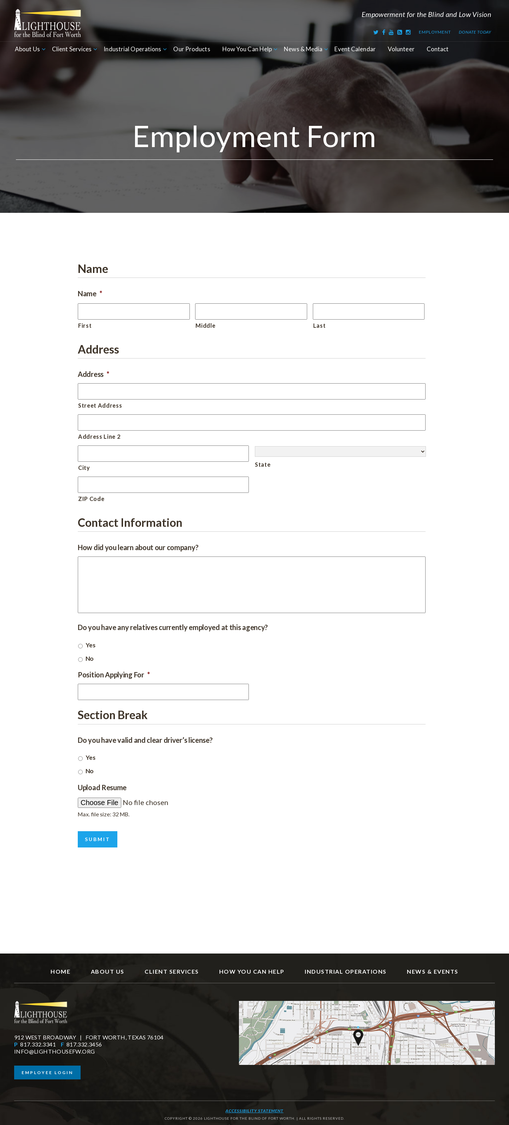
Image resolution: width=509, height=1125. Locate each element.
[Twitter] (376, 32)
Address (93, 374)
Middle (205, 325)
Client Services (72, 49)
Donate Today (475, 32)
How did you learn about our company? (138, 547)
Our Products (191, 49)
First (85, 325)
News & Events (432, 965)
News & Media (303, 49)
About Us (27, 49)
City (84, 467)
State (262, 464)
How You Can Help (247, 49)
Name (90, 293)
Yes (90, 645)
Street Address (100, 405)
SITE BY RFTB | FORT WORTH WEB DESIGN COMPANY (254, 1119)
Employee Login (47, 1066)
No (90, 658)
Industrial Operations (132, 49)
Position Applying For (114, 674)
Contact (438, 49)
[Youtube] (391, 32)
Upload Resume (102, 787)
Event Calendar (354, 49)
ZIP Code (91, 498)
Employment (435, 32)
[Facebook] (384, 32)
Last (319, 325)
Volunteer (401, 49)
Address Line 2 (99, 436)
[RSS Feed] (400, 32)
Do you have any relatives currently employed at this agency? (173, 627)
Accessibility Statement (254, 1104)
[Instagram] (408, 32)
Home (60, 965)
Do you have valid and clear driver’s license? (145, 740)
